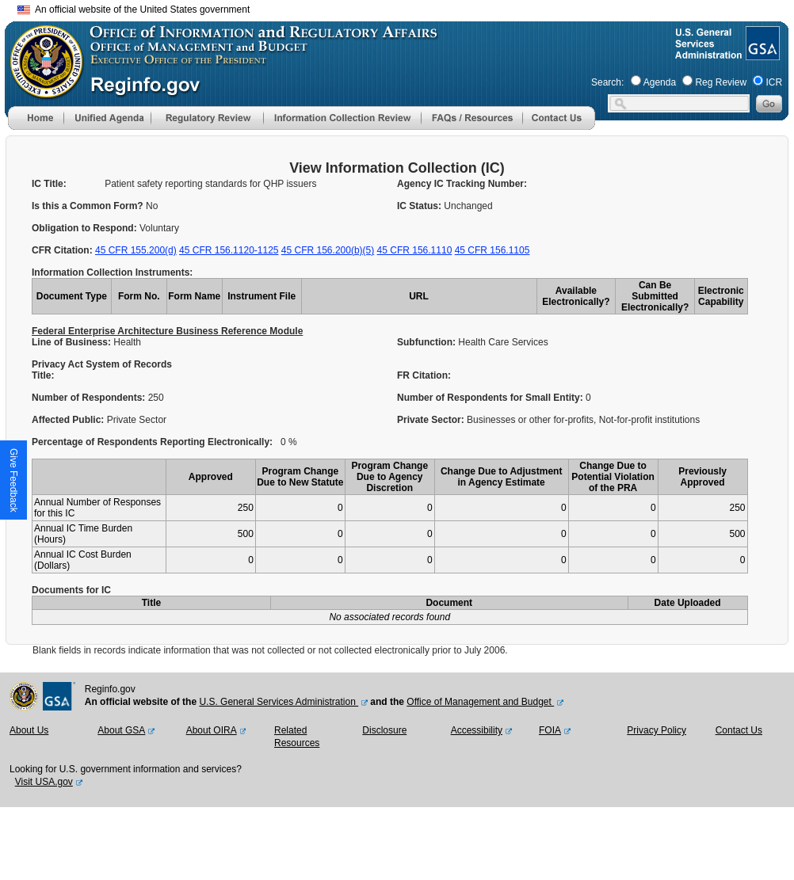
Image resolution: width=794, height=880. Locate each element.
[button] (107, 118)
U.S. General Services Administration (278, 701)
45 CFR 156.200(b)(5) (327, 250)
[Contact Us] (558, 126)
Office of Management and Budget (480, 701)
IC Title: (49, 183)
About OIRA (211, 730)
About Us (29, 730)
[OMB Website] (41, 91)
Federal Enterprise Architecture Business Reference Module (167, 331)
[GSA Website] (761, 53)
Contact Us (739, 730)
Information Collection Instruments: (112, 272)
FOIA (550, 730)
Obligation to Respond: (85, 228)
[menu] (107, 118)
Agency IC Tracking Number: (462, 183)
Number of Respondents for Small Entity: (491, 397)
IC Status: (420, 205)
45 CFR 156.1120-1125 (228, 250)
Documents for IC (71, 590)
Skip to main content (406, 7)
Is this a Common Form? (89, 205)
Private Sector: (432, 419)
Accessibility (476, 730)
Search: (607, 82)
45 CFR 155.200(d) (136, 250)
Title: (44, 375)
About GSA (121, 730)
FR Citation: (424, 375)
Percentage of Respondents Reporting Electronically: (152, 442)
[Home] (35, 126)
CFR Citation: (63, 250)
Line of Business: (72, 342)
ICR (773, 82)
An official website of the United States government (133, 9)
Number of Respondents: (90, 397)
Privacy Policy (656, 730)
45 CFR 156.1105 (492, 250)
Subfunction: (427, 342)
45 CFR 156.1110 (414, 250)
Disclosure (384, 730)
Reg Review (720, 82)
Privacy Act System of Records (102, 364)
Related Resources (296, 737)
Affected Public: (69, 419)
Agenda (659, 82)
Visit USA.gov (44, 781)
